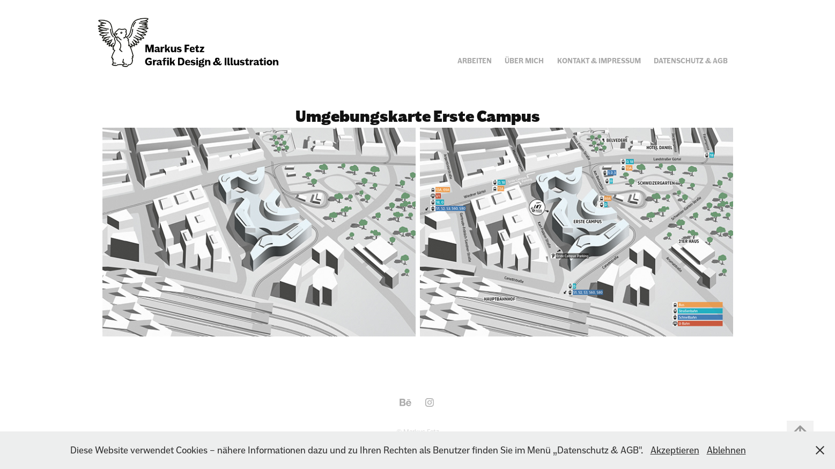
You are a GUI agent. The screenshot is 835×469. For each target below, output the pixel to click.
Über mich (524, 60)
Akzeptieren (675, 450)
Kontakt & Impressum (599, 60)
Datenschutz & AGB (691, 60)
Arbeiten (474, 60)
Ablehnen (726, 450)
